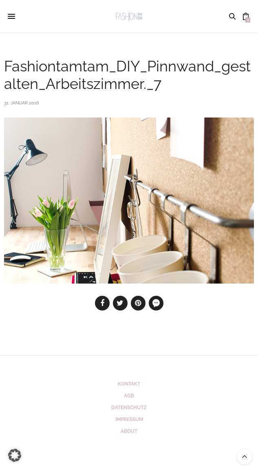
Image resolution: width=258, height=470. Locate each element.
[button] (14, 455)
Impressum (129, 419)
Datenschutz (129, 407)
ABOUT (129, 431)
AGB (129, 396)
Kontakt (129, 384)
